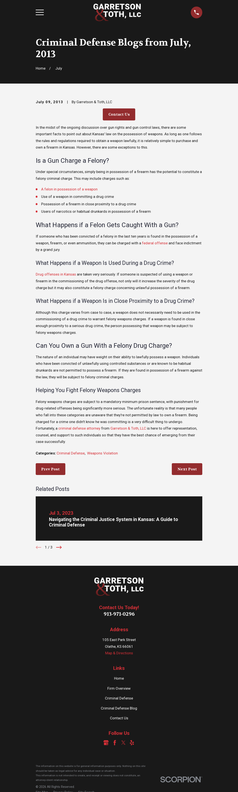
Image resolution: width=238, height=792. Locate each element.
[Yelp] (132, 742)
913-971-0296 (119, 614)
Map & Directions (119, 653)
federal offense (155, 243)
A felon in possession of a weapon (69, 189)
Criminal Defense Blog (119, 708)
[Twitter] (123, 742)
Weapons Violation (102, 453)
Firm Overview (119, 688)
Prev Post (50, 469)
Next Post (187, 469)
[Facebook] (114, 742)
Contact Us (119, 114)
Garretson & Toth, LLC (128, 428)
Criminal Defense (71, 453)
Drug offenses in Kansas (56, 274)
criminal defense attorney (79, 428)
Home (119, 678)
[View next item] (59, 547)
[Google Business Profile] (106, 742)
